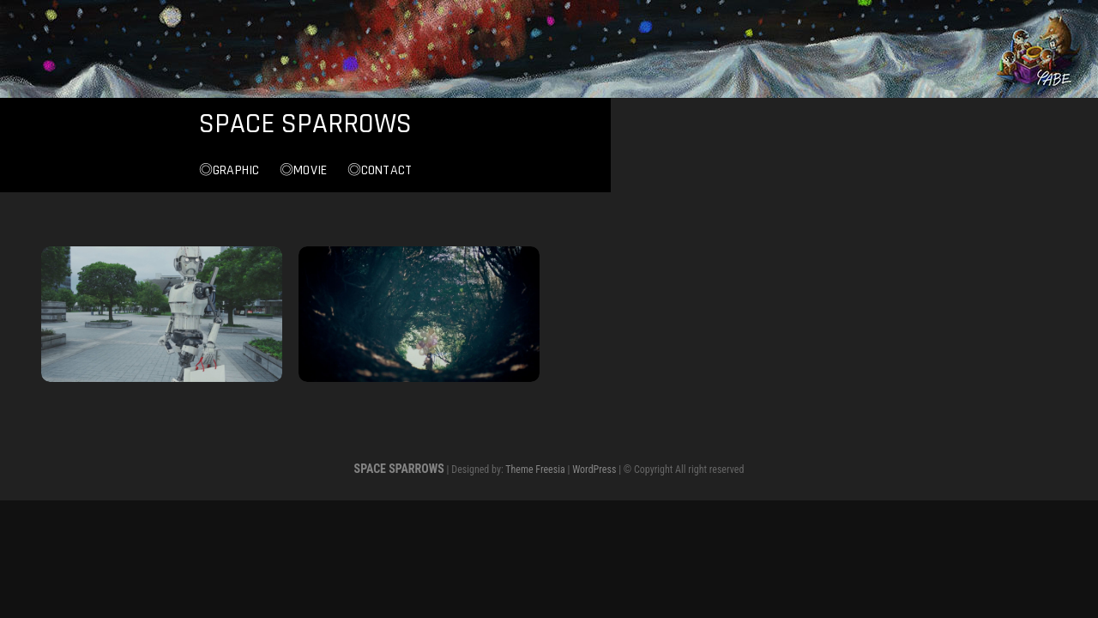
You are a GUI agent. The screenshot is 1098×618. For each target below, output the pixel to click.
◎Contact (623, 174)
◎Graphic (473, 174)
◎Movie (546, 174)
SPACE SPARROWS (549, 125)
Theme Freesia (534, 470)
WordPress (594, 470)
